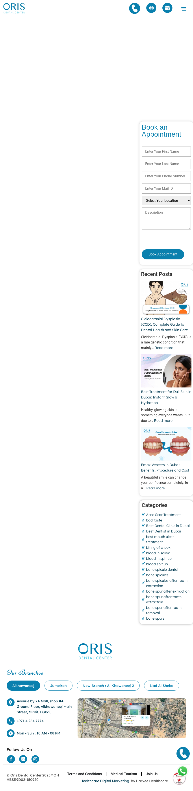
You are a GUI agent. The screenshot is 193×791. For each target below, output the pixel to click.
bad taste (154, 520)
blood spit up (157, 564)
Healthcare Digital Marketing (104, 781)
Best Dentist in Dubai (163, 531)
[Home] (14, 13)
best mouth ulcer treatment (160, 539)
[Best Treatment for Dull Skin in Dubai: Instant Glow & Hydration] (166, 371)
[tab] (23, 686)
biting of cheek (158, 547)
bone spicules (157, 575)
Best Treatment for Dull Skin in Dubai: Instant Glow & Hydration (166, 397)
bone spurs (155, 618)
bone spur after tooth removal (164, 610)
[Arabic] (151, 8)
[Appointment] (167, 8)
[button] (183, 9)
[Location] (132, 737)
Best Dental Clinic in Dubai (168, 525)
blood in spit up (159, 558)
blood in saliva (158, 553)
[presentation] (165, 239)
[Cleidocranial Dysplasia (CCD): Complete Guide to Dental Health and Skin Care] (166, 298)
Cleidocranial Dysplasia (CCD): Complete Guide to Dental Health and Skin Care (165, 324)
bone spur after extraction (167, 591)
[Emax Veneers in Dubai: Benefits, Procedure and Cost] (166, 444)
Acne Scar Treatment (163, 514)
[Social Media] (11, 759)
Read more (164, 347)
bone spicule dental (162, 569)
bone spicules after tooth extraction (166, 583)
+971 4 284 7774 (30, 721)
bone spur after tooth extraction (164, 599)
